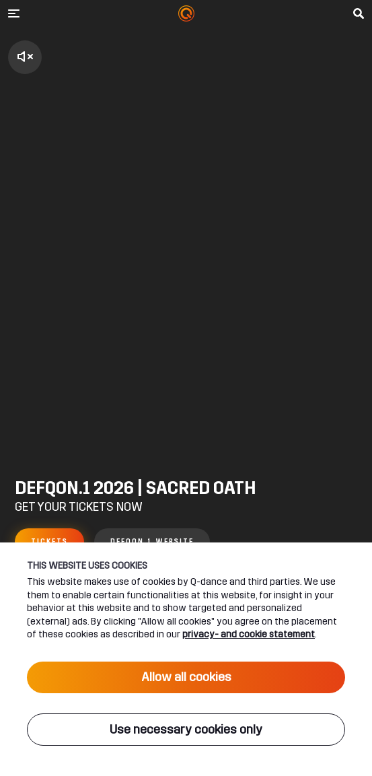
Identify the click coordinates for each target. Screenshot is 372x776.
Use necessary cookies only (186, 729)
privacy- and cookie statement (248, 634)
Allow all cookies (186, 677)
